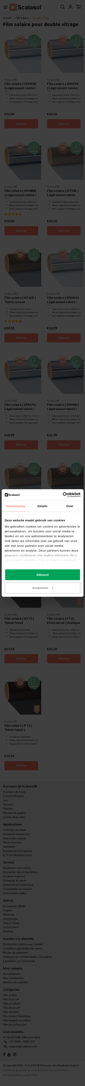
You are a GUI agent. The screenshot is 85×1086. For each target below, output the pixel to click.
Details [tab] (43, 506)
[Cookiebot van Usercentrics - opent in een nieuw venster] (62, 495)
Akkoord (42, 574)
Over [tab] (69, 506)
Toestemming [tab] (15, 506)
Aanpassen (42, 587)
